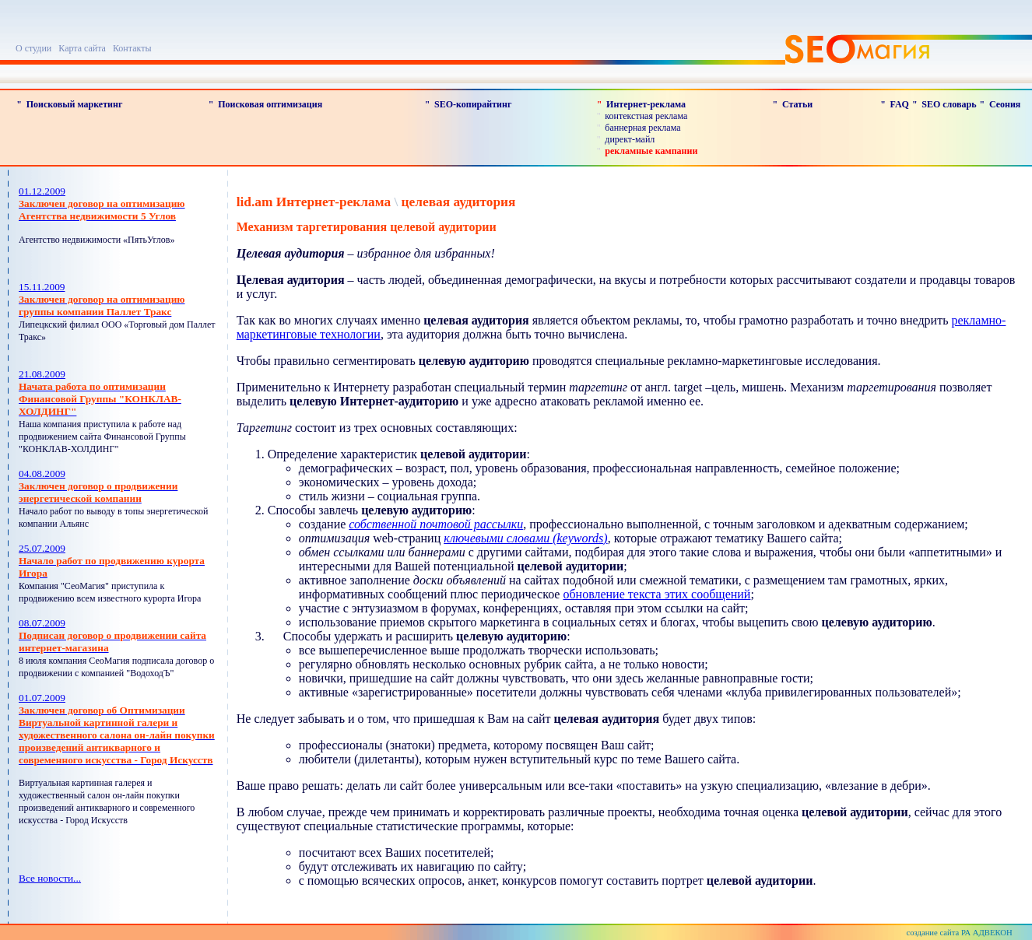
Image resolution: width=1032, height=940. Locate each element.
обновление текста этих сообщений (656, 594)
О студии (33, 48)
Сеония (1004, 104)
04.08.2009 (98, 486)
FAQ (899, 104)
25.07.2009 (112, 560)
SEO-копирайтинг (472, 104)
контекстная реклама (646, 115)
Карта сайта (82, 48)
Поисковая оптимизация (270, 104)
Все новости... (50, 878)
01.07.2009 (117, 729)
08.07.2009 (112, 635)
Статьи (797, 104)
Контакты (132, 48)
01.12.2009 (102, 203)
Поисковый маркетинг (74, 104)
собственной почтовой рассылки (436, 524)
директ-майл (630, 139)
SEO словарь (948, 104)
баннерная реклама (642, 127)
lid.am (255, 202)
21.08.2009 (100, 392)
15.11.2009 (102, 299)
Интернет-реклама (646, 104)
